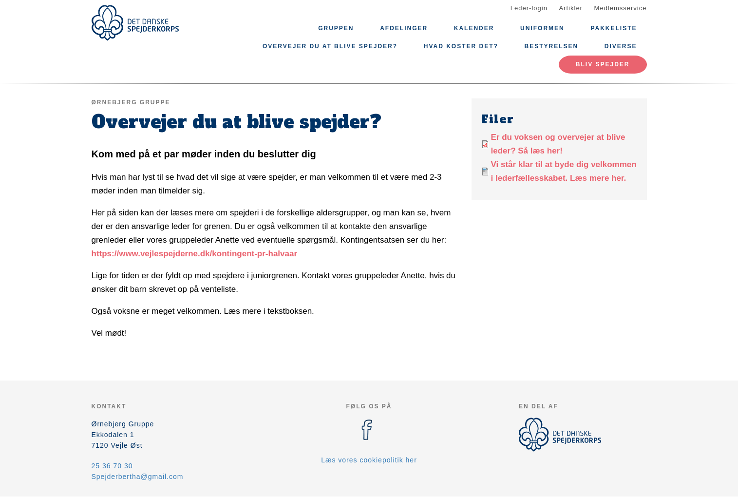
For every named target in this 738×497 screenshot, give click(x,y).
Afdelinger (404, 28)
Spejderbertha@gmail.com (138, 476)
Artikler (571, 8)
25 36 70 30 (112, 466)
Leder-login (529, 8)
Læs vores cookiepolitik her (369, 460)
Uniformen (542, 28)
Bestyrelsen (552, 46)
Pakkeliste (613, 28)
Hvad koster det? (461, 46)
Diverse (621, 46)
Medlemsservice (620, 8)
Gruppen (336, 28)
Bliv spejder (603, 64)
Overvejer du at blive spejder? (330, 46)
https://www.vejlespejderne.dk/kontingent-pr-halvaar (195, 253)
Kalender (474, 28)
